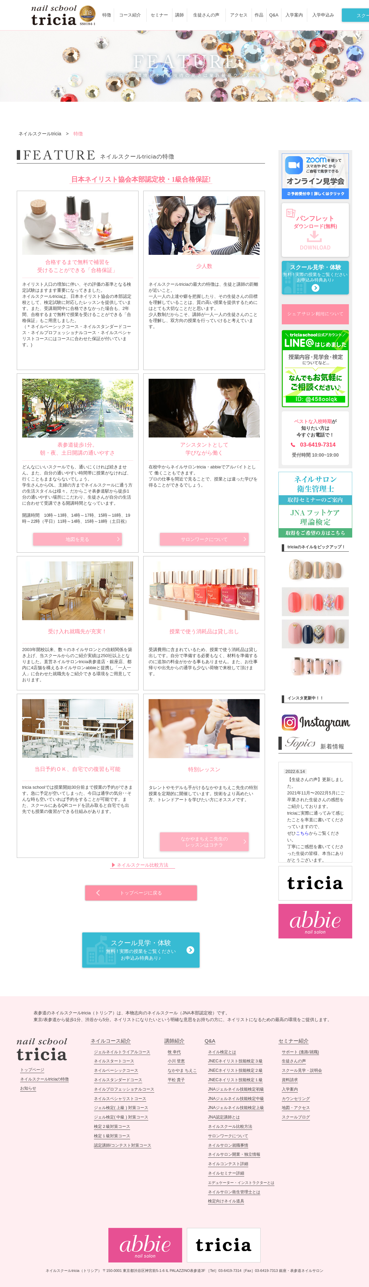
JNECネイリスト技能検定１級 (235, 1079)
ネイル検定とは (222, 1052)
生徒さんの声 (206, 14)
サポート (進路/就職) (300, 1052)
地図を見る (77, 539)
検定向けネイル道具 (226, 1201)
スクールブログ (296, 1117)
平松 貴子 (176, 1079)
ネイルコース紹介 (111, 1041)
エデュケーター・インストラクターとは (241, 1183)
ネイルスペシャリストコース (120, 1098)
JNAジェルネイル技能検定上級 (236, 1107)
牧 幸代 (174, 1052)
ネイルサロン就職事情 (228, 1145)
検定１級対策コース (112, 1136)
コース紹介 (130, 14)
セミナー (159, 14)
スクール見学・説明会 (302, 1070)
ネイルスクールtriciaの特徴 (44, 1079)
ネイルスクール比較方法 (142, 865)
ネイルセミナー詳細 (226, 1173)
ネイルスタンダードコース (118, 1079)
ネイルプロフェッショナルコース (124, 1089)
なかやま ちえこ (182, 1070)
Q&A (273, 14)
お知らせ (28, 1088)
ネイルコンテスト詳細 (228, 1163)
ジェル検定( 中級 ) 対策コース (121, 1117)
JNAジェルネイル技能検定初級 (236, 1089)
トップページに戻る (141, 892)
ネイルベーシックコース (116, 1070)
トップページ (32, 1069)
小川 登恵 (176, 1061)
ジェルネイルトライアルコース (122, 1052)
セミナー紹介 (293, 1041)
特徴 (106, 14)
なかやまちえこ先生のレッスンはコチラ (204, 841)
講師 (179, 14)
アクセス (239, 14)
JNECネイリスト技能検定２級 (235, 1070)
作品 (259, 14)
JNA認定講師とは (224, 1117)
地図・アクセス (296, 1107)
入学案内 (294, 14)
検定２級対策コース (112, 1126)
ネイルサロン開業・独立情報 (234, 1154)
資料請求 (290, 1079)
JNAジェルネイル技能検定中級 (236, 1098)
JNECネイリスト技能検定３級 (235, 1061)
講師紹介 (174, 1041)
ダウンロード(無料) (315, 222)
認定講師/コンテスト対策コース (122, 1145)
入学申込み (323, 14)
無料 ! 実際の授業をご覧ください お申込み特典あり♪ (315, 273)
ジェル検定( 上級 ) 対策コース (121, 1107)
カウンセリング (296, 1098)
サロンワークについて (204, 539)
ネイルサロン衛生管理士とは (234, 1192)
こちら (302, 833)
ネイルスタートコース (114, 1061)
